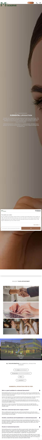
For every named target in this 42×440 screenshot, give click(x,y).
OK (31, 228)
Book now (30, 2)
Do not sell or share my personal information (11, 228)
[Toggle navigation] (40, 2)
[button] (21, 299)
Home (16, 113)
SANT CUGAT (21, 357)
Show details (36, 224)
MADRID (21, 358)
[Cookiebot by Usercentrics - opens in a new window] (36, 211)
